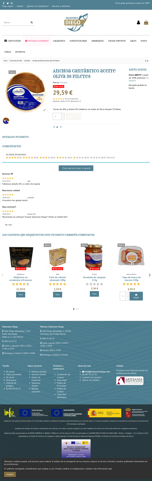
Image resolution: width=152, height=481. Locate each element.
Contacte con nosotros (91, 377)
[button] (12, 40)
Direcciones (11, 380)
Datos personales (13, 374)
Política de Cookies (61, 390)
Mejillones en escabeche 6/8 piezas (20, 278)
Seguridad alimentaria (62, 396)
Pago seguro (8, 6)
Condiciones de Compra (63, 376)
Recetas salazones (36, 390)
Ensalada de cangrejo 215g (94, 278)
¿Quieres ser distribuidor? (38, 6)
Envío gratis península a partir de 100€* (132, 3)
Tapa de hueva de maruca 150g (131, 278)
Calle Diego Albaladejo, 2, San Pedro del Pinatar (16, 332)
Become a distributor (61, 6)
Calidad (20, 6)
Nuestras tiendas (39, 374)
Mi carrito (10, 377)
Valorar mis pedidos (91, 380)
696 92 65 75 (10, 341)
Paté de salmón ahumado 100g (57, 278)
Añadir (73, 116)
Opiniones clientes (36, 384)
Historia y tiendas (39, 371)
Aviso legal (62, 380)
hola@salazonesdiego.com (97, 371)
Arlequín (63, 82)
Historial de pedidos (11, 384)
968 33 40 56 (48, 338)
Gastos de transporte (36, 379)
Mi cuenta (10, 371)
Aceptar (10, 474)
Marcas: (56, 82)
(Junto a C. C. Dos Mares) (12, 337)
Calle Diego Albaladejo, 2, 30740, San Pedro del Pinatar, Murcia (55, 332)
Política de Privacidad (61, 384)
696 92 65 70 (90, 374)
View (21, 294)
